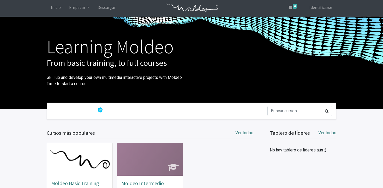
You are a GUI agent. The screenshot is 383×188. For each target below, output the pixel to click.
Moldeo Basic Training (75, 183)
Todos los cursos (73, 110)
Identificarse (320, 7)
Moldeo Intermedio (142, 183)
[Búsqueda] (294, 111)
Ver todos (327, 132)
